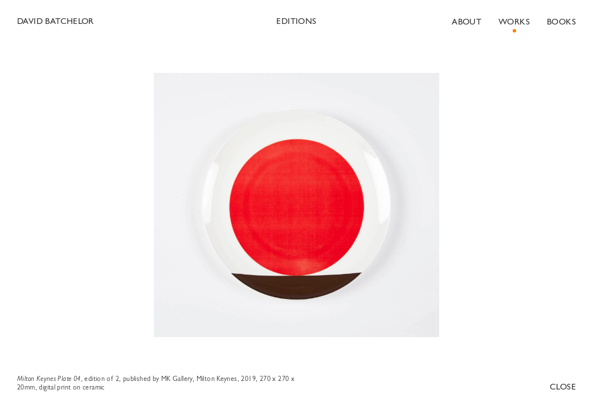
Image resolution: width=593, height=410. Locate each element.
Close (563, 387)
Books (561, 22)
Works (514, 22)
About (466, 22)
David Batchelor (55, 22)
